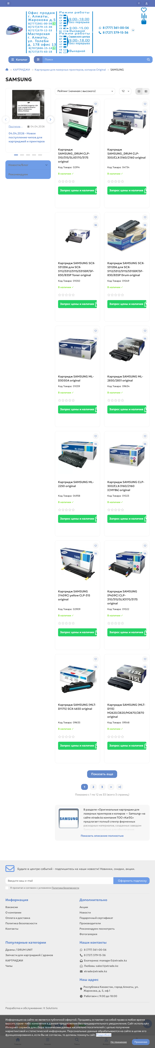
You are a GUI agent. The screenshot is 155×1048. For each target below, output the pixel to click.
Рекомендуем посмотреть (97, 929)
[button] (5, 126)
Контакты (11, 929)
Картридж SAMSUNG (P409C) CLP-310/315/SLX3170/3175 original (122, 604)
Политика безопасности (21, 923)
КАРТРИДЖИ (21, 76)
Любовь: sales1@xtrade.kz (101, 966)
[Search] (97, 66)
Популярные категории (25, 943)
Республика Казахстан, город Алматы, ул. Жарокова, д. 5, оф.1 (111, 988)
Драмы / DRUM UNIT (19, 949)
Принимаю (140, 1041)
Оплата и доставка (17, 918)
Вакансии (11, 907)
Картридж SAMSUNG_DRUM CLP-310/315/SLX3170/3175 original (74, 162)
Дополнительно (93, 900)
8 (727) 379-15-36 (112, 33)
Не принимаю (119, 1041)
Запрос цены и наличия (78, 197)
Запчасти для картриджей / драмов (29, 955)
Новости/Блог (28, 172)
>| (119, 793)
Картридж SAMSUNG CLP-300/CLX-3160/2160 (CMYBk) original (125, 492)
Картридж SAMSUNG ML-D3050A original (76, 385)
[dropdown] (8, 3)
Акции (84, 907)
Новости (85, 912)
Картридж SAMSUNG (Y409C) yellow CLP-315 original (74, 602)
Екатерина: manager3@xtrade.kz (105, 960)
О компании (13, 912)
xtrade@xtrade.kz (95, 971)
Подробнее (103, 1035)
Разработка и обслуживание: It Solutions (31, 1008)
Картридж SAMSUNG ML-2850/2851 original (125, 385)
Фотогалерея (88, 934)
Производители (90, 923)
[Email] (59, 880)
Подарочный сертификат (96, 918)
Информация (16, 900)
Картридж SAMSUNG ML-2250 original (76, 490)
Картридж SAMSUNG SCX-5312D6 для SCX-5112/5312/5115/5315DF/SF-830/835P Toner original (76, 275)
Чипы (9, 966)
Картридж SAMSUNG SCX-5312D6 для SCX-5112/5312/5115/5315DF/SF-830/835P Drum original (125, 275)
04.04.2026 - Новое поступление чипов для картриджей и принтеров (27, 144)
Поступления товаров (16, 133)
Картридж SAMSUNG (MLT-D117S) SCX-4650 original (77, 713)
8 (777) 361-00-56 (113, 28)
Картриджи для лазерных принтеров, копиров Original (70, 76)
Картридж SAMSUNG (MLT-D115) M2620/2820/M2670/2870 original (126, 717)
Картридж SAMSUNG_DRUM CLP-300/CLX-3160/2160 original (126, 160)
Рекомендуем (18, 181)
